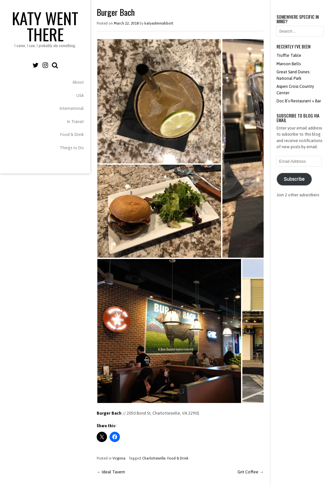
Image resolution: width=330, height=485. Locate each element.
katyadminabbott (158, 23)
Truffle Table (289, 55)
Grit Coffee (251, 472)
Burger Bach (109, 413)
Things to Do (72, 147)
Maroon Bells (289, 63)
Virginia (118, 458)
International (72, 108)
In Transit (75, 121)
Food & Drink (72, 134)
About (78, 82)
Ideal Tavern (111, 472)
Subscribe (294, 178)
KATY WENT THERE (45, 26)
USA (80, 95)
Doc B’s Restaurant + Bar (299, 100)
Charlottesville (153, 458)
